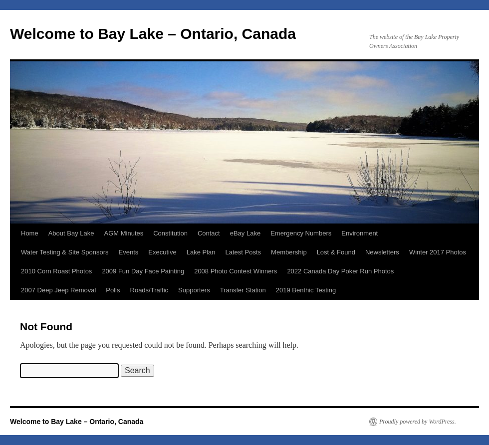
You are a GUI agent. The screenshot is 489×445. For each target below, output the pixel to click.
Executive (162, 252)
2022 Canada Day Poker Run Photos (340, 271)
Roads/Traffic (149, 290)
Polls (113, 290)
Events (129, 252)
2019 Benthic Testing (306, 290)
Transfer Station (243, 290)
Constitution (170, 233)
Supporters (194, 290)
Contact (209, 233)
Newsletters (382, 252)
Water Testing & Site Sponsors (65, 252)
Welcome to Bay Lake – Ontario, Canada (153, 33)
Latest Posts (243, 252)
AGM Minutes (123, 233)
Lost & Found (336, 252)
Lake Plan (201, 252)
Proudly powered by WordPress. (417, 421)
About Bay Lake (71, 233)
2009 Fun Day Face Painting (143, 271)
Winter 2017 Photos (437, 252)
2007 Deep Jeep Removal (58, 290)
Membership (289, 252)
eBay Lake (245, 233)
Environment (359, 233)
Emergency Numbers (300, 233)
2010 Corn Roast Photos (56, 271)
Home (29, 233)
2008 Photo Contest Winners (235, 271)
